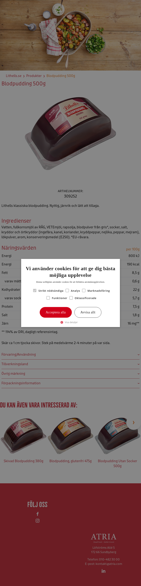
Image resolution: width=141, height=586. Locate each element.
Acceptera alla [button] (56, 312)
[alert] (70, 293)
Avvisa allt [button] (87, 312)
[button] (70, 322)
